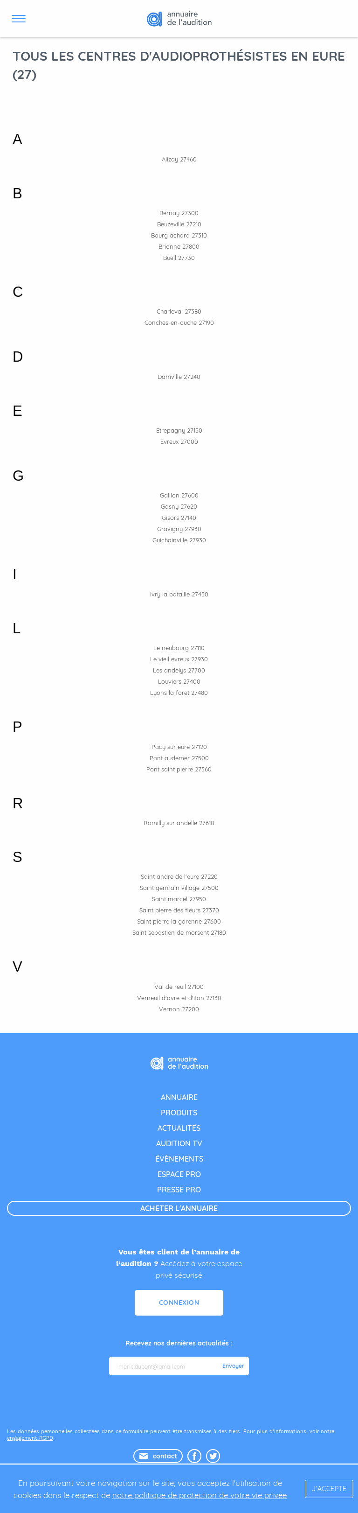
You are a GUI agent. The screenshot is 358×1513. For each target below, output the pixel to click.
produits (179, 1112)
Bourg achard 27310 (179, 235)
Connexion (179, 1302)
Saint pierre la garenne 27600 (179, 921)
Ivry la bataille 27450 (179, 594)
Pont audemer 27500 (179, 758)
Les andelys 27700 (179, 670)
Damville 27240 (179, 376)
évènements (179, 1159)
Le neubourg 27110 (179, 647)
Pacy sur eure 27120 (179, 746)
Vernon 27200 (179, 1009)
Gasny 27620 (179, 506)
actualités (179, 1128)
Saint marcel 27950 (179, 899)
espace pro (179, 1174)
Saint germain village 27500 (179, 887)
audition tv (179, 1143)
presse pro (179, 1189)
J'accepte (329, 1489)
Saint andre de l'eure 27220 (179, 876)
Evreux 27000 (179, 441)
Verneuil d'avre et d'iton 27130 (179, 998)
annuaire (179, 1097)
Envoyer (233, 1366)
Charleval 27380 (179, 311)
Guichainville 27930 (179, 540)
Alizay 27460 (179, 159)
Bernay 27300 (179, 213)
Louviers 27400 (179, 681)
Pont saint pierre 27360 (179, 769)
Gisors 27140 (179, 517)
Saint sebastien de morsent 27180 (179, 932)
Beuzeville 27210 (179, 224)
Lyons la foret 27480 (179, 692)
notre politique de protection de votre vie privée (199, 1495)
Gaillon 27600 (179, 495)
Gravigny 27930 (179, 528)
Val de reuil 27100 (179, 986)
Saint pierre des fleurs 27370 (179, 910)
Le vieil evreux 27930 (179, 659)
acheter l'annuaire (179, 1208)
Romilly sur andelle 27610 (179, 823)
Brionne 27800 (179, 246)
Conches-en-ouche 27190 (179, 322)
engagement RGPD (30, 1438)
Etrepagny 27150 (179, 430)
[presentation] (180, 1401)
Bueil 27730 (179, 257)
